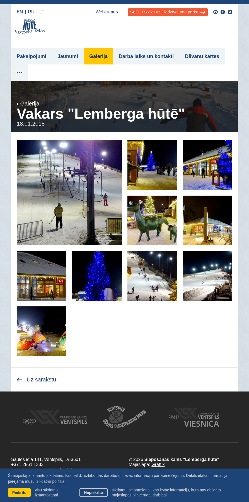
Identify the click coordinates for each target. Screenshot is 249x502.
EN (20, 11)
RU (31, 11)
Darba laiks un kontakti (146, 56)
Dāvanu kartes (202, 56)
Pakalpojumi (31, 56)
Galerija (98, 56)
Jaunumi (67, 56)
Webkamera (108, 11)
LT (41, 11)
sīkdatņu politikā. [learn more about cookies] (50, 481)
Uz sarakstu (36, 379)
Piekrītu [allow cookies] (19, 492)
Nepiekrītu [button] (93, 492)
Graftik (158, 464)
